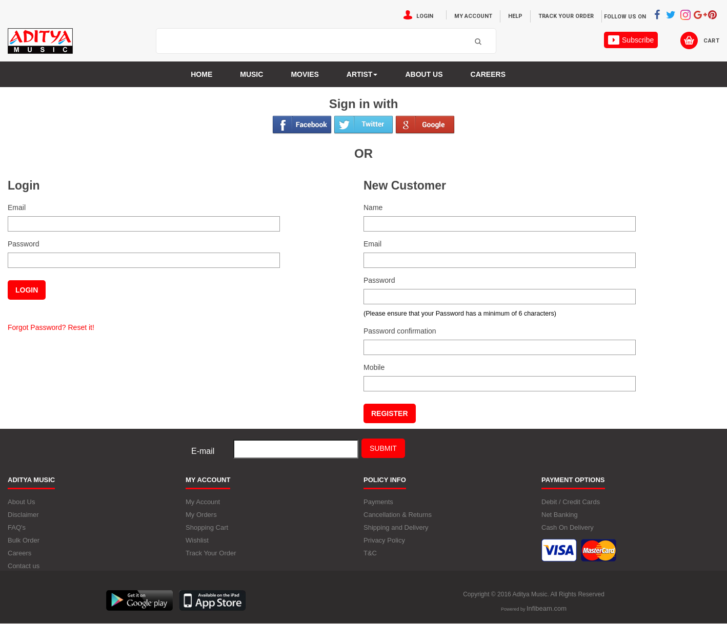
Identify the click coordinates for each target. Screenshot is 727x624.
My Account (473, 16)
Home (201, 74)
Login (424, 16)
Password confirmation (400, 331)
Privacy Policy (384, 540)
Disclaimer (23, 514)
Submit (383, 448)
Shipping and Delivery (396, 527)
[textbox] (313, 41)
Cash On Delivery (567, 527)
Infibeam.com (547, 608)
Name (373, 207)
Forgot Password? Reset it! (51, 327)
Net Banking (559, 514)
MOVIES (304, 74)
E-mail (202, 451)
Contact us (23, 566)
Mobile (374, 367)
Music (251, 74)
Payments (378, 502)
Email (17, 207)
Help (515, 16)
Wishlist (197, 540)
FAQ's (17, 527)
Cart (711, 40)
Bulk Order (23, 540)
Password (23, 244)
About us (423, 74)
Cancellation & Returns (398, 514)
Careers (488, 74)
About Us (21, 502)
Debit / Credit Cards (570, 502)
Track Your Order (566, 16)
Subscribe (631, 40)
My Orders (201, 514)
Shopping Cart (207, 527)
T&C (370, 553)
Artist (362, 74)
